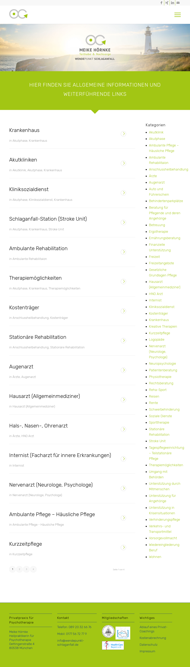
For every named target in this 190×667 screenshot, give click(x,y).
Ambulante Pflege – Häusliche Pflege (52, 514)
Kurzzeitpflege (25, 544)
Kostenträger (24, 307)
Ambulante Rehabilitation (38, 248)
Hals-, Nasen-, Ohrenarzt (38, 426)
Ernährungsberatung (164, 238)
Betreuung (157, 225)
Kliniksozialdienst (29, 189)
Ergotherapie (158, 232)
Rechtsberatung (161, 383)
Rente (153, 403)
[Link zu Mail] (178, 3)
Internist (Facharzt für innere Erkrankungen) (60, 455)
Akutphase (20, 140)
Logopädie (156, 340)
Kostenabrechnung (153, 638)
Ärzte (16, 377)
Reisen (154, 396)
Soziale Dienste (160, 416)
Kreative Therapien (163, 327)
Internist (18, 465)
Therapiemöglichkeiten (35, 278)
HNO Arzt (27, 436)
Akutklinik (19, 170)
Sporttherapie (159, 422)
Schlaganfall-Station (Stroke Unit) (48, 219)
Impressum (147, 651)
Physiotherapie (160, 377)
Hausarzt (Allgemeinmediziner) (44, 396)
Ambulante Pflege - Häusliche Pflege (38, 524)
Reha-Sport (157, 390)
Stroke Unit (56, 229)
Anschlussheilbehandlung (31, 318)
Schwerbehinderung (164, 409)
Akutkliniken (23, 160)
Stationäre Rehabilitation (37, 337)
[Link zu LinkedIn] (172, 3)
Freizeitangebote (161, 263)
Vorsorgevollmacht (163, 538)
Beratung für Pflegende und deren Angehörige (164, 213)
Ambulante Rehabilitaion (30, 259)
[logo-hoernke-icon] (18, 18)
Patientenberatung (163, 370)
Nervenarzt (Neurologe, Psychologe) (51, 485)
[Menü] (176, 15)
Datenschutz (148, 644)
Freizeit (154, 257)
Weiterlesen (123, 134)
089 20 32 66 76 (80, 627)
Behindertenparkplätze (166, 201)
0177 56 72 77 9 (76, 634)
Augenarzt (21, 367)
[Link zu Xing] (167, 3)
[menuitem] (176, 15)
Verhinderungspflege (164, 520)
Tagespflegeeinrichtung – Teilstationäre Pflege (166, 453)
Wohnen (155, 557)
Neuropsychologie (162, 364)
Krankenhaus (24, 130)
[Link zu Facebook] (161, 3)
